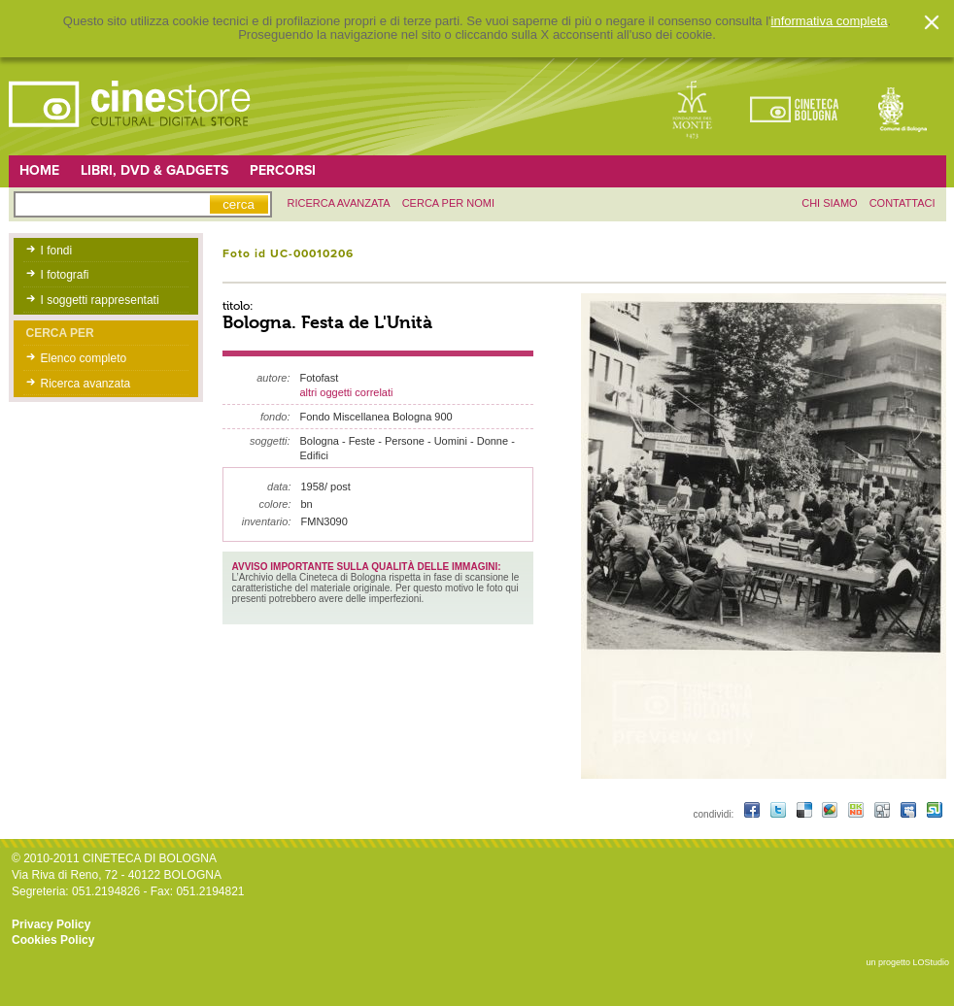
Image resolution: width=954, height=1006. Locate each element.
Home (39, 170)
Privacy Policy (51, 924)
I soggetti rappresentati (100, 300)
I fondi (57, 250)
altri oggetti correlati (346, 392)
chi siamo (829, 203)
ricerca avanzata (339, 203)
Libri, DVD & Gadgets (154, 170)
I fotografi (65, 275)
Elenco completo (84, 358)
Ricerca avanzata (86, 383)
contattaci (902, 203)
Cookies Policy (53, 940)
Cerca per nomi (448, 203)
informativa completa (829, 21)
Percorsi (283, 170)
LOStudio (930, 962)
